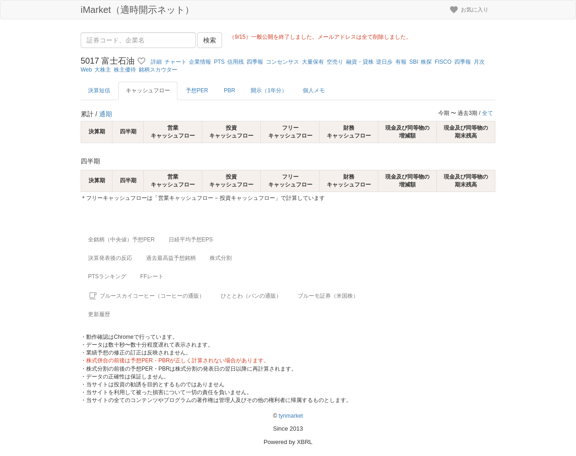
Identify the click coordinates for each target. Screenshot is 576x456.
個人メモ (314, 90)
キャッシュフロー (148, 90)
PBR (229, 90)
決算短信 (99, 90)
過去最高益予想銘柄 (171, 258)
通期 (105, 114)
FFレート (152, 276)
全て (487, 113)
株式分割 (221, 258)
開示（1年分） (269, 90)
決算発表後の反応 (110, 258)
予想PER (197, 90)
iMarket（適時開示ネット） (137, 10)
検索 (209, 40)
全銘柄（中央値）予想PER (121, 239)
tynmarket (291, 416)
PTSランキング (107, 276)
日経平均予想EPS (191, 239)
